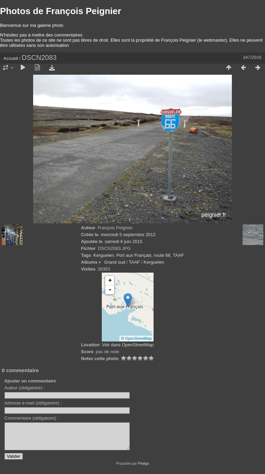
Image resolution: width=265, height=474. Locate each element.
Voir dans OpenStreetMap (128, 344)
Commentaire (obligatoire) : (31, 418)
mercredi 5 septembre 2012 (128, 234)
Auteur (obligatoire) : (24, 387)
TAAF (178, 255)
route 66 (162, 255)
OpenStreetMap (138, 338)
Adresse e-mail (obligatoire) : (33, 402)
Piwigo (143, 468)
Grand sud (114, 262)
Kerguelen (104, 255)
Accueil (10, 58)
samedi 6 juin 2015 (123, 241)
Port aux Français (133, 255)
